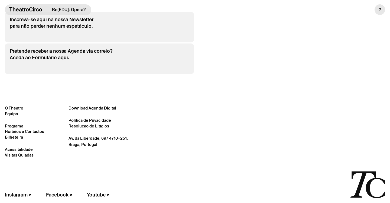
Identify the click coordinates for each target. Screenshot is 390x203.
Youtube (98, 194)
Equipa (11, 114)
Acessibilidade (19, 149)
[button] (380, 9)
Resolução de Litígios (89, 126)
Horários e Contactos (24, 131)
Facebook (59, 194)
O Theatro (14, 108)
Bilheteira (14, 137)
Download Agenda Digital (92, 108)
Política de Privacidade (90, 120)
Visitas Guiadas (19, 155)
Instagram (18, 194)
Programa (14, 126)
